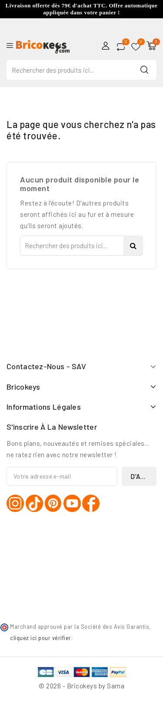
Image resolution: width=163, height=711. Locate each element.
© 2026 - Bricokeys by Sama (81, 686)
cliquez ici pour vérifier (40, 637)
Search (144, 69)
